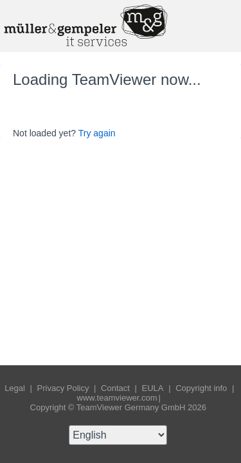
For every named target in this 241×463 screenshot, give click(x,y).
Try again (97, 133)
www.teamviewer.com (117, 398)
